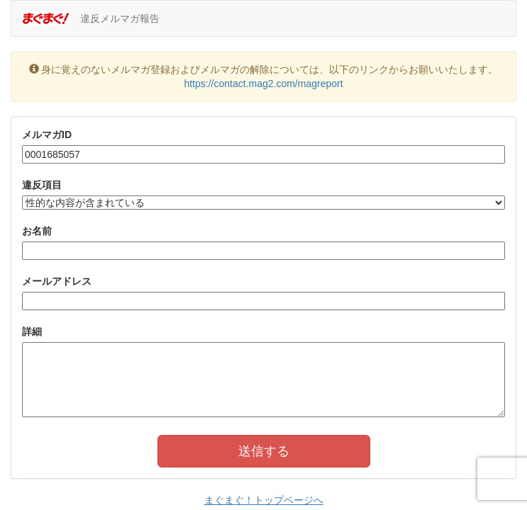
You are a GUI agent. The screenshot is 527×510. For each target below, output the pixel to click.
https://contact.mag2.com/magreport (263, 83)
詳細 (32, 331)
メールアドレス (56, 281)
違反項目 (42, 185)
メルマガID (47, 134)
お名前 (37, 231)
